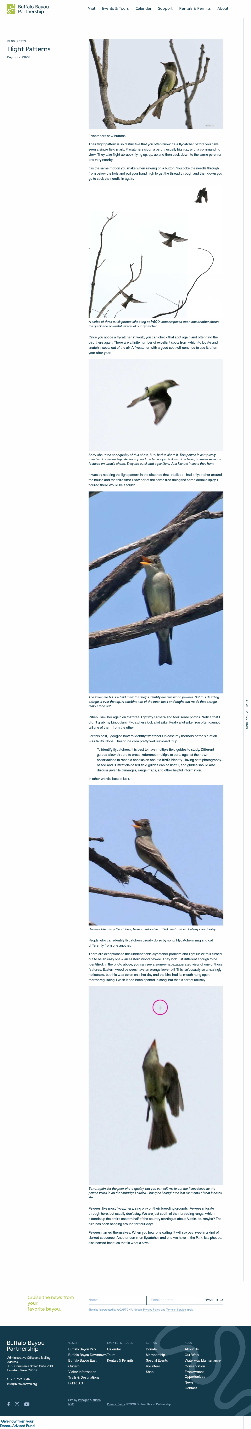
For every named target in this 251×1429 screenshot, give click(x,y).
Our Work (192, 1355)
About (222, 8)
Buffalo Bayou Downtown (87, 1355)
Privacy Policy (151, 1310)
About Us (192, 1349)
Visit (91, 8)
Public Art (75, 1383)
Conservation (195, 1366)
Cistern (73, 1366)
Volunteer (153, 1366)
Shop (150, 1372)
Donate (151, 1349)
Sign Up (211, 1300)
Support (165, 8)
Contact (191, 1388)
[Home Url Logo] (28, 9)
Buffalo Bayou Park (82, 1349)
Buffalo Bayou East (82, 1360)
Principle (83, 1400)
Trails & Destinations (83, 1377)
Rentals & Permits (195, 8)
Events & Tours (115, 8)
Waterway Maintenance (203, 1360)
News (189, 1382)
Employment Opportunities (195, 1375)
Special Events (157, 1360)
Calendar (143, 8)
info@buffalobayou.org (22, 1384)
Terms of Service (176, 1310)
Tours (111, 1355)
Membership (155, 1355)
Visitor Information (82, 1372)
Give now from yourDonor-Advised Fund (17, 1424)
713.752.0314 (20, 1379)
